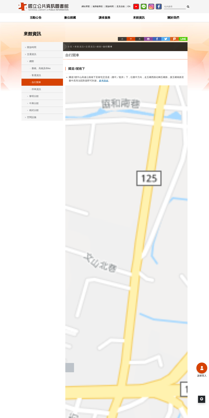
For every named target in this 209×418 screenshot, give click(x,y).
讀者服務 (104, 17)
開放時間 (110, 6)
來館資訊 (139, 17)
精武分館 (34, 110)
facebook (157, 39)
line (183, 39)
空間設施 (31, 117)
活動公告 (36, 17)
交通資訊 (31, 54)
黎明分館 (34, 96)
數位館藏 (70, 17)
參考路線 (103, 80)
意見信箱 (121, 6)
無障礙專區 (98, 6)
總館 (31, 61)
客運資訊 (36, 75)
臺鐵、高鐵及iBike (41, 68)
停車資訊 (36, 89)
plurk (174, 39)
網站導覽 (86, 6)
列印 (148, 39)
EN (129, 6)
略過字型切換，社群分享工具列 (119, 36)
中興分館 (34, 103)
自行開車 (36, 82)
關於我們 (173, 17)
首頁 (70, 46)
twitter (165, 39)
